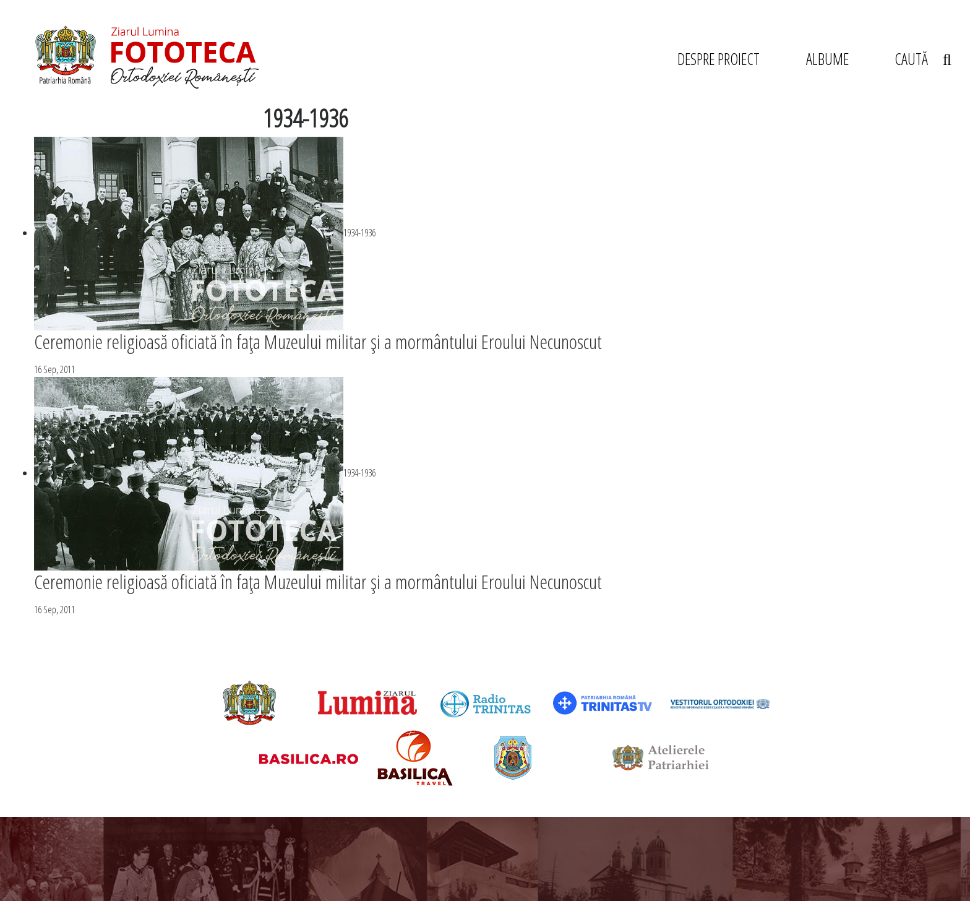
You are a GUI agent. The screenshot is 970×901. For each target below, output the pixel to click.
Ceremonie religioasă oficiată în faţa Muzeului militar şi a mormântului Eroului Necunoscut (318, 341)
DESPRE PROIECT (718, 58)
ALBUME (827, 58)
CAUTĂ (923, 58)
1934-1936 (359, 232)
